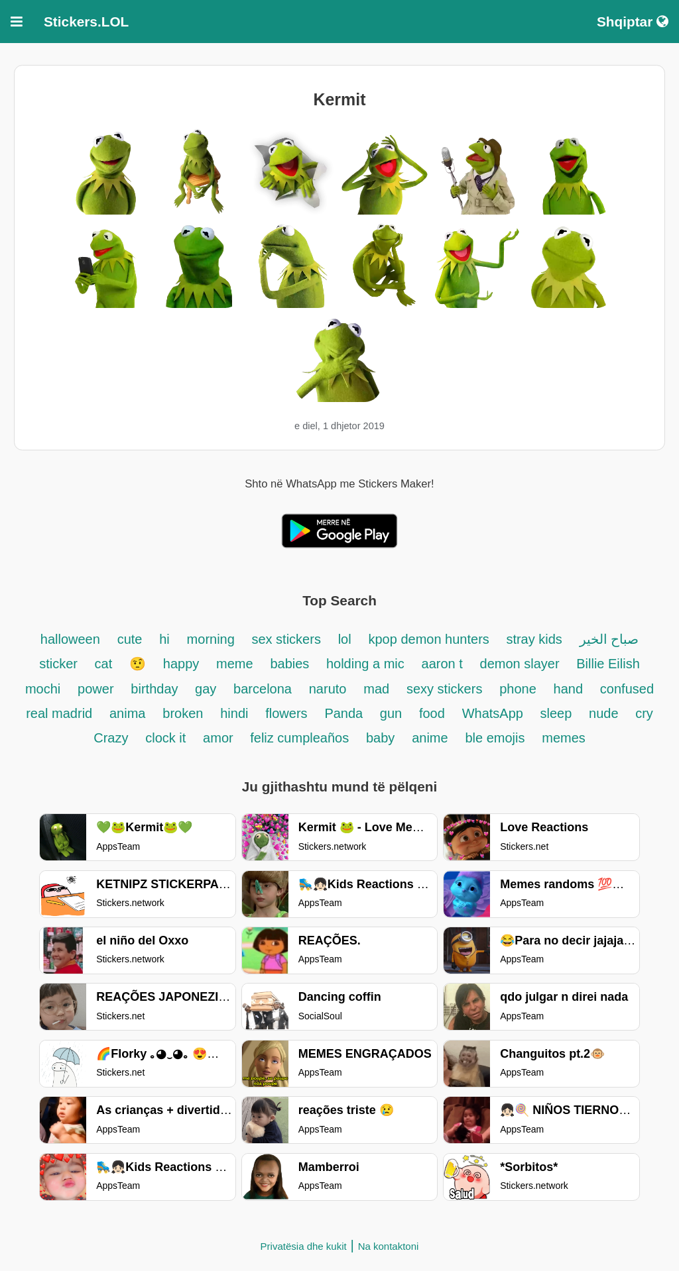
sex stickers (285, 639)
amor (220, 738)
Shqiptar (632, 21)
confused (627, 689)
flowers (286, 713)
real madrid (59, 713)
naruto (328, 689)
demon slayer (522, 663)
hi (164, 639)
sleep (556, 713)
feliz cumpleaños (299, 738)
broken (182, 713)
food (432, 713)
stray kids (534, 639)
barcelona (262, 689)
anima (127, 713)
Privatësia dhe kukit (304, 1246)
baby (380, 738)
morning (213, 639)
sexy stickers (444, 689)
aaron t (442, 663)
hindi (234, 713)
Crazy (110, 738)
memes (564, 738)
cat (104, 663)
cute (130, 639)
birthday (156, 689)
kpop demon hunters (430, 639)
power (95, 689)
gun (391, 713)
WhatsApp (494, 713)
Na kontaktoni (388, 1246)
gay (205, 689)
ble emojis (495, 738)
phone (517, 689)
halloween (70, 639)
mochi (42, 689)
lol (344, 639)
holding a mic (365, 663)
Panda (345, 713)
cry (644, 713)
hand (569, 689)
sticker (60, 663)
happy (181, 663)
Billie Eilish (608, 663)
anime (430, 738)
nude (605, 713)
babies (291, 663)
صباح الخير (609, 639)
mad (376, 689)
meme (234, 663)
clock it (165, 738)
